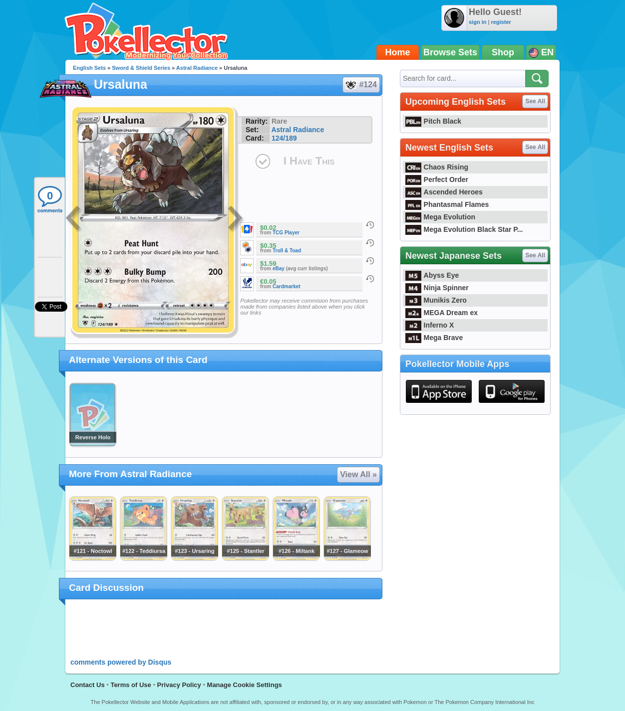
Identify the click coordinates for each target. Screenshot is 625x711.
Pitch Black (433, 121)
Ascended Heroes (444, 192)
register (501, 22)
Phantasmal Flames (447, 204)
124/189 (284, 138)
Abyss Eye (432, 275)
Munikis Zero (436, 300)
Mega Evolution (440, 217)
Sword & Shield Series (141, 68)
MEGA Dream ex (441, 313)
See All (535, 101)
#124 (360, 84)
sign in (477, 22)
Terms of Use (130, 685)
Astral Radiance (197, 68)
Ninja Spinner (437, 288)
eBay (279, 268)
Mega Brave (434, 338)
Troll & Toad (287, 250)
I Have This (309, 161)
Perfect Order (436, 179)
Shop (503, 52)
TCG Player (286, 232)
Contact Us (87, 685)
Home (397, 52)
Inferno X (429, 325)
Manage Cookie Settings (244, 685)
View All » (358, 474)
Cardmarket (287, 286)
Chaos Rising (436, 167)
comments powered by (120, 662)
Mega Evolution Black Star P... (464, 229)
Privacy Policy (179, 685)
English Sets (89, 68)
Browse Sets (450, 52)
